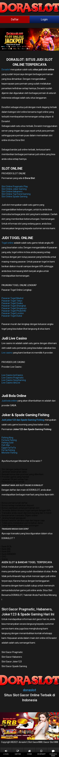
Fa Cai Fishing (8, 450)
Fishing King (7, 437)
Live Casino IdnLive (11, 382)
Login (44, 19)
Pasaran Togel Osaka (12, 303)
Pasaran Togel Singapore (14, 308)
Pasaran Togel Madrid (12, 298)
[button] (5, 726)
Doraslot (6, 69)
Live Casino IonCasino (12, 375)
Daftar (15, 19)
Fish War (6, 445)
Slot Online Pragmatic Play (15, 186)
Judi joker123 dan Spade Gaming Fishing (23, 420)
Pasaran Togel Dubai (12, 316)
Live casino (7, 352)
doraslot (29, 690)
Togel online (8, 243)
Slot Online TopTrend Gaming (16, 194)
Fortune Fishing (9, 440)
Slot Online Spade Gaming (14, 196)
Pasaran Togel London (13, 313)
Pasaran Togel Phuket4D (14, 311)
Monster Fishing (9, 452)
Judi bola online (9, 400)
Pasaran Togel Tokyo (12, 300)
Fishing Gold (7, 442)
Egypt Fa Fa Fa (9, 447)
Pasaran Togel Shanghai (14, 305)
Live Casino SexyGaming (14, 380)
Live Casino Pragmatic (13, 377)
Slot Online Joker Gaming (14, 189)
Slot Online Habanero (12, 191)
